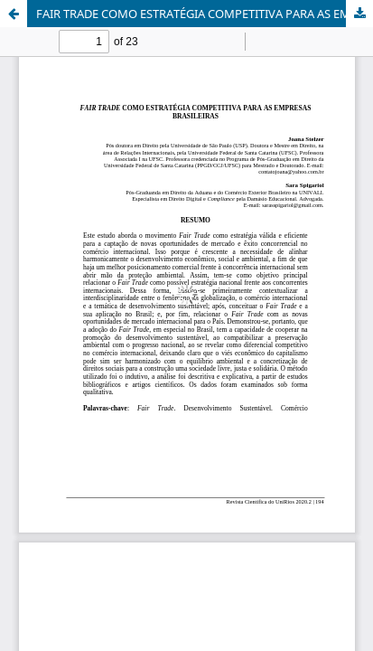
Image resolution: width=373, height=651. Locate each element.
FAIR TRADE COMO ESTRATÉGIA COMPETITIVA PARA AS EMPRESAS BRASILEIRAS (204, 13)
